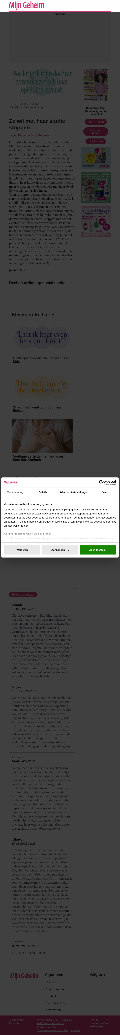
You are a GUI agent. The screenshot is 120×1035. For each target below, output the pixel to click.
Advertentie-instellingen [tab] (73, 492)
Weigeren (22, 549)
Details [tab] (43, 492)
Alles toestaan (97, 549)
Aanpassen (60, 549)
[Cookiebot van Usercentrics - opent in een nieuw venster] (101, 482)
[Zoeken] (108, 5)
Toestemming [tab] (15, 492)
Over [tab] (105, 492)
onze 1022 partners (24, 509)
